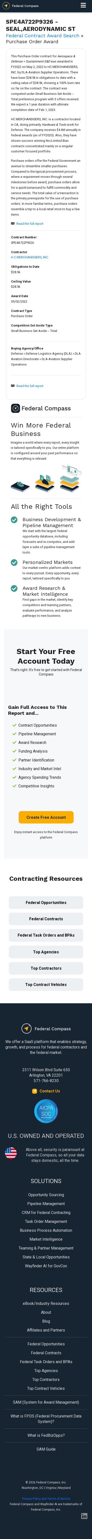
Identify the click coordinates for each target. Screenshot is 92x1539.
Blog (46, 1321)
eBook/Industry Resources (46, 1303)
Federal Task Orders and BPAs (46, 935)
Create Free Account (46, 817)
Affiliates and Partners (46, 1330)
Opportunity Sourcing (46, 1194)
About (46, 1312)
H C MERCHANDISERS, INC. (30, 257)
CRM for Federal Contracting (46, 1212)
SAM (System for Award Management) (46, 1402)
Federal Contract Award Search (42, 36)
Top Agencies (46, 952)
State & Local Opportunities (46, 1257)
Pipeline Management (46, 1203)
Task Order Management (46, 1221)
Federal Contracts (46, 919)
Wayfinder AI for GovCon (46, 1266)
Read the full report (29, 224)
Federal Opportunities (46, 902)
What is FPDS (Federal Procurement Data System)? (46, 1419)
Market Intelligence (46, 1239)
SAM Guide (46, 1449)
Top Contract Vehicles (46, 984)
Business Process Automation (46, 1230)
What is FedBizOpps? (46, 1435)
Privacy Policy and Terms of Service (46, 1498)
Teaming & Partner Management (46, 1248)
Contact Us (49, 1091)
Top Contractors (46, 968)
